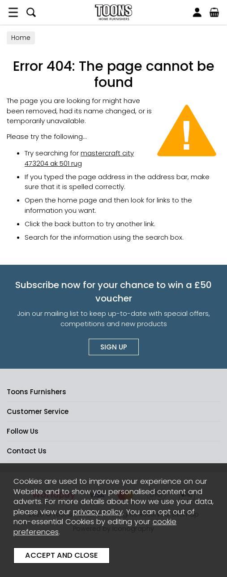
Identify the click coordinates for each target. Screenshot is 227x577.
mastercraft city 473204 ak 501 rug (79, 158)
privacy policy (98, 512)
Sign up (113, 347)
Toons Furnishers (113, 12)
